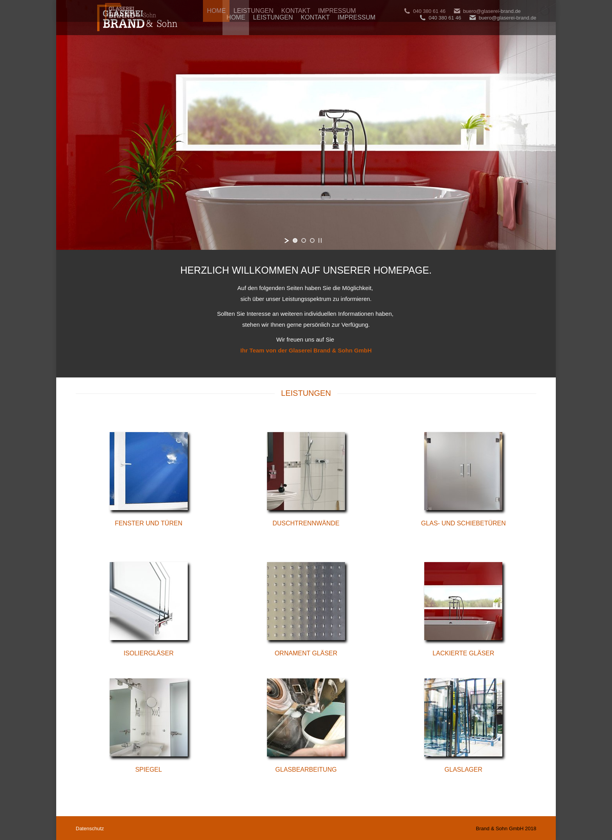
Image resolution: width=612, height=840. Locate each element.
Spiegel (148, 769)
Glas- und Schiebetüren (463, 523)
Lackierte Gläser (463, 653)
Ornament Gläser (306, 653)
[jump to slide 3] (312, 240)
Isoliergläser (149, 653)
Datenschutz (90, 828)
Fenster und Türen (148, 523)
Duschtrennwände (306, 523)
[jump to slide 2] (303, 240)
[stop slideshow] (320, 240)
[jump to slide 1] (295, 240)
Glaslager (463, 769)
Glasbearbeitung (305, 769)
